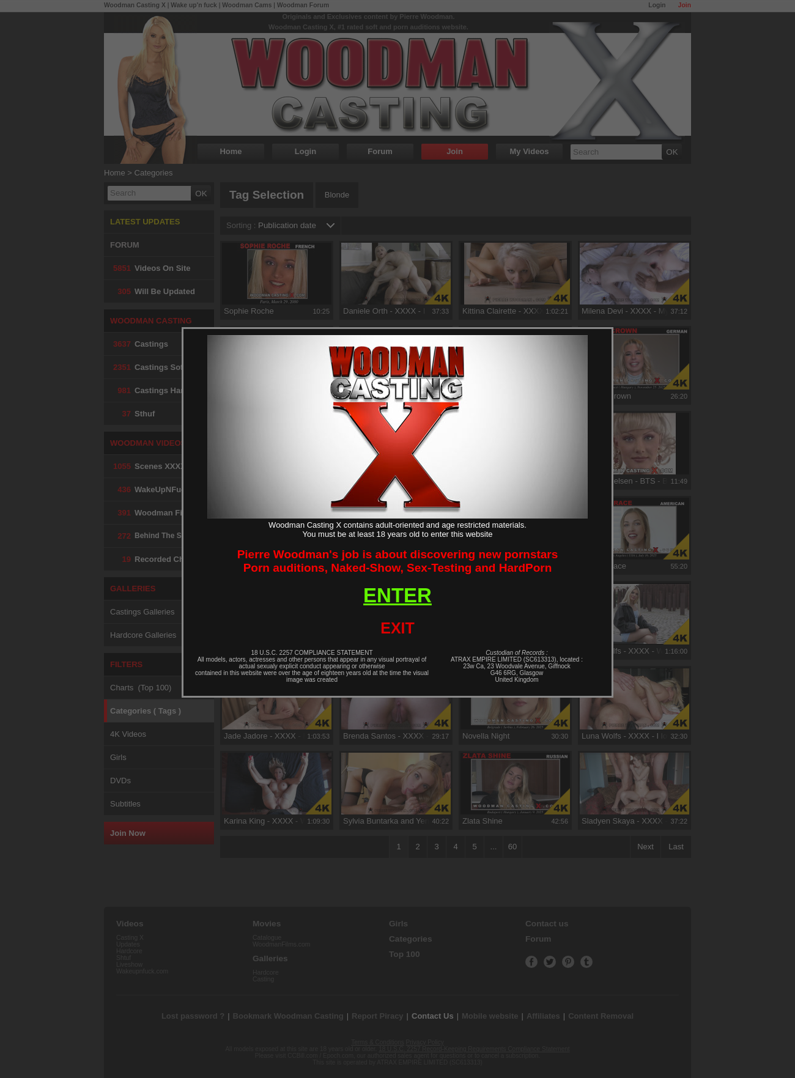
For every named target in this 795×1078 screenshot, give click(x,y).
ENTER (397, 595)
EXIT (397, 628)
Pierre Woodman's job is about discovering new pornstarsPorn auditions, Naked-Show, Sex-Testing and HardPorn (397, 561)
